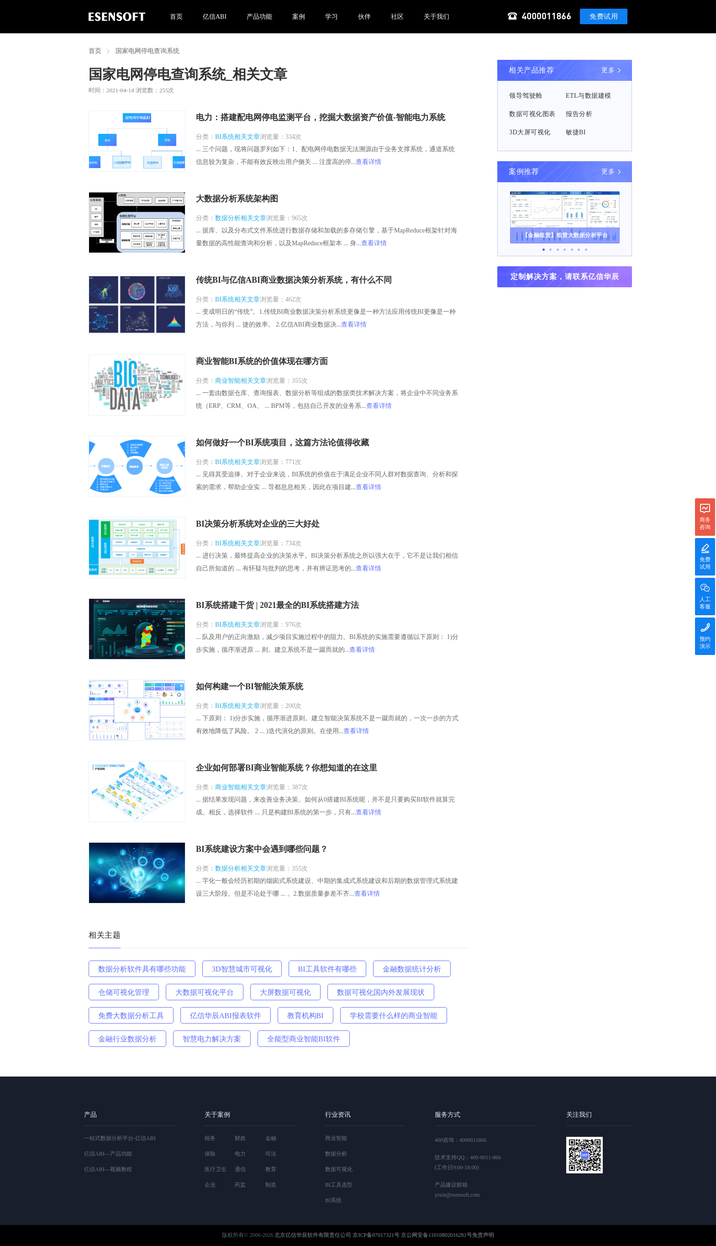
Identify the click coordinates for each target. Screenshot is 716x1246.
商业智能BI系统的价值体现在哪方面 (262, 361)
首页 (176, 16)
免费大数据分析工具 (131, 1015)
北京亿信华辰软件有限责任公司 (312, 1235)
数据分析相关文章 (240, 218)
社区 (397, 16)
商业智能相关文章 (240, 380)
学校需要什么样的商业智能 (393, 1015)
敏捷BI (576, 132)
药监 (240, 1185)
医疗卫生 (215, 1169)
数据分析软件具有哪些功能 (142, 969)
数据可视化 (339, 1169)
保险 (210, 1154)
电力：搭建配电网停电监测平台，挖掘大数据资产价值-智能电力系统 (320, 117)
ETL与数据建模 (588, 95)
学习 (331, 16)
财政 (240, 1138)
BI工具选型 (339, 1185)
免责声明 (483, 1235)
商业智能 (336, 1138)
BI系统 (333, 1200)
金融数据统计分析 (412, 969)
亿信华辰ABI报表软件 (225, 1015)
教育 (270, 1169)
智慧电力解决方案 (212, 1039)
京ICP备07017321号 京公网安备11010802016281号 (412, 1235)
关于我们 (436, 16)
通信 (240, 1169)
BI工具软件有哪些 (327, 969)
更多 (608, 70)
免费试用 (604, 16)
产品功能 (259, 16)
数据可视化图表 (532, 114)
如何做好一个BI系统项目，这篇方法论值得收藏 (282, 442)
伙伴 (364, 16)
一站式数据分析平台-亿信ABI (120, 1138)
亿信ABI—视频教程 (108, 1169)
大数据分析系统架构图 (237, 198)
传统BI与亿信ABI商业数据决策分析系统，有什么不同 (294, 280)
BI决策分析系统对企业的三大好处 (258, 523)
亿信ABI (214, 16)
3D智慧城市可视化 (242, 969)
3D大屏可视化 (530, 132)
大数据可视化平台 (204, 992)
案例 (298, 16)
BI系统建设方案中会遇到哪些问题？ (262, 849)
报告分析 (579, 114)
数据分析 (336, 1154)
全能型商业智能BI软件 (303, 1039)
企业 (210, 1185)
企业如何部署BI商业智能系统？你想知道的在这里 (286, 767)
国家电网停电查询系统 (147, 51)
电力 (240, 1154)
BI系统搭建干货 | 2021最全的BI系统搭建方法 (277, 605)
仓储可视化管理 (123, 992)
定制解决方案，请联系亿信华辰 (565, 276)
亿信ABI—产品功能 (108, 1154)
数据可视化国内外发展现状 (381, 992)
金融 (270, 1138)
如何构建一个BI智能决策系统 (249, 686)
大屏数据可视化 (285, 992)
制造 (270, 1185)
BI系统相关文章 (237, 136)
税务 (210, 1138)
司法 (270, 1154)
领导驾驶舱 (525, 95)
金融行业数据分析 (127, 1039)
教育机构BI (305, 1015)
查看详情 (368, 161)
